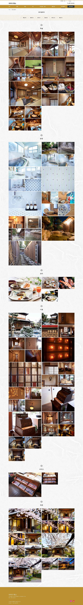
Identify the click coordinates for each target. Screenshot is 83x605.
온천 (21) (30, 17)
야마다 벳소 (13, 594)
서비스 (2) (52, 17)
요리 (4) (37, 17)
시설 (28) (45, 17)
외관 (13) (59, 17)
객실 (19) (23, 17)
